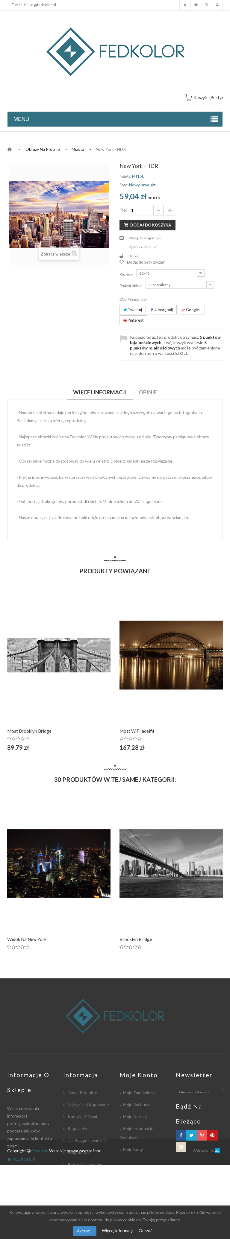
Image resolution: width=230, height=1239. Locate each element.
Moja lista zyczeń (195, 5)
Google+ (191, 309)
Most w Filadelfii (136, 731)
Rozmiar (126, 274)
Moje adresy (135, 1116)
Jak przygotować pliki (87, 1140)
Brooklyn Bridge (135, 939)
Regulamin (77, 1128)
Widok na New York (26, 939)
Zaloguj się (217, 5)
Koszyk (206, 5)
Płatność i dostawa (86, 1164)
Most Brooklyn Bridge (29, 731)
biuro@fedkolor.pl (40, 4)
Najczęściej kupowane (88, 1104)
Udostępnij (162, 309)
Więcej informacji (118, 1230)
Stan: (123, 184)
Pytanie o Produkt (142, 247)
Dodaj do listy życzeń (146, 261)
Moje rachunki (136, 1104)
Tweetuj (132, 309)
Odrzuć (145, 1230)
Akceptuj (85, 1231)
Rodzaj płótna (131, 285)
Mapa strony (79, 1200)
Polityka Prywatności (87, 1188)
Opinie (148, 392)
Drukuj (133, 256)
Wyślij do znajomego (144, 238)
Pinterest (133, 320)
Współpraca (78, 1152)
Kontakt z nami (82, 1116)
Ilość (123, 210)
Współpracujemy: (84, 1176)
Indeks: (125, 176)
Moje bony (133, 1149)
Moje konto (185, 5)
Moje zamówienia (139, 1092)
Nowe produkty (82, 1092)
